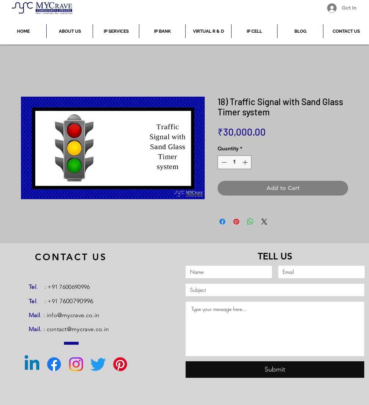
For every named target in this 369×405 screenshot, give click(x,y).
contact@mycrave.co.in (78, 329)
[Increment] (245, 162)
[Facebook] (54, 364)
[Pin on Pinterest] (236, 221)
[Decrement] (223, 162)
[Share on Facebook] (222, 221)
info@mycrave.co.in (73, 315)
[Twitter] (98, 364)
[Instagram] (76, 364)
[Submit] (275, 369)
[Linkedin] (32, 364)
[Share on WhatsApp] (250, 221)
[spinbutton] (234, 162)
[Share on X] (264, 221)
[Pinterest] (120, 364)
